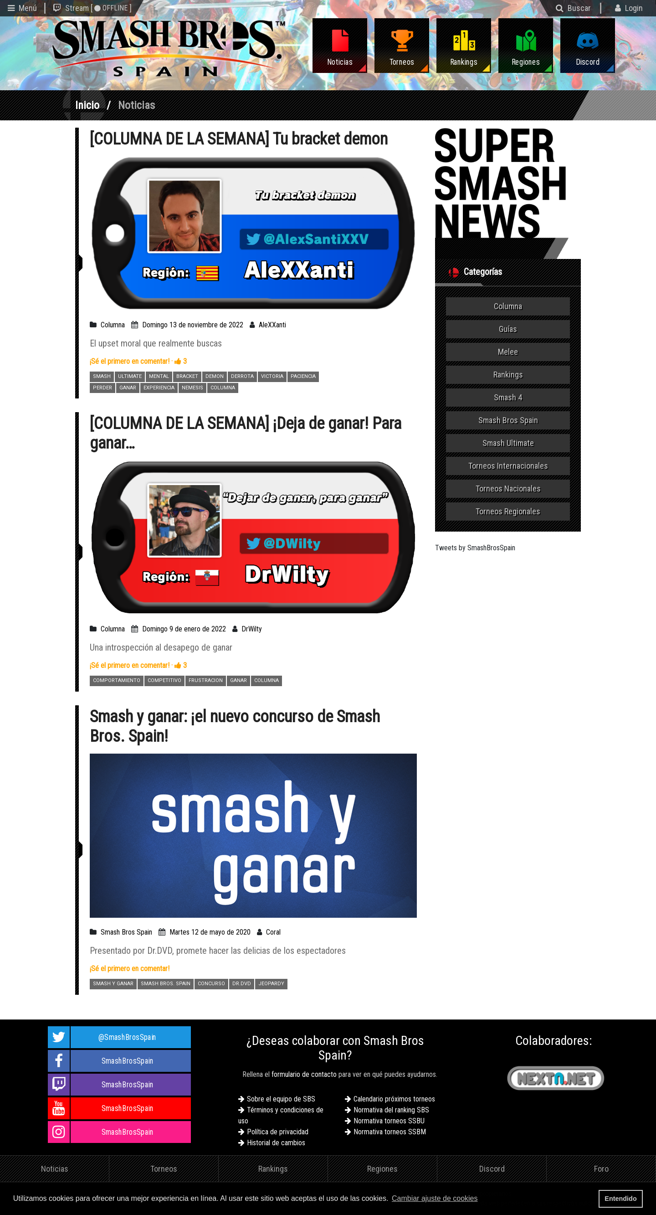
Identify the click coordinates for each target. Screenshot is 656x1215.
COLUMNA (222, 388)
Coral (273, 932)
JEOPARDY (271, 984)
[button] (482, 1199)
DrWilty (251, 629)
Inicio (87, 105)
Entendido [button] (620, 1198)
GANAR (127, 388)
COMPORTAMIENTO (116, 680)
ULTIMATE (130, 376)
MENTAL (159, 376)
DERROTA (242, 376)
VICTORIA (272, 376)
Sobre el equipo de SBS (281, 1099)
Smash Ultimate (508, 443)
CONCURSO (211, 984)
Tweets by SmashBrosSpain (475, 547)
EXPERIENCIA (159, 388)
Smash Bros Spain (126, 932)
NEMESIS (192, 388)
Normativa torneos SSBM (390, 1131)
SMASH (102, 376)
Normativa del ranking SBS (391, 1110)
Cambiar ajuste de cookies (435, 1198)
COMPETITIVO (164, 680)
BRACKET (187, 376)
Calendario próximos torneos (394, 1099)
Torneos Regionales (508, 511)
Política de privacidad (277, 1131)
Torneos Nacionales (508, 488)
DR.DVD (241, 984)
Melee (508, 352)
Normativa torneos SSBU (389, 1121)
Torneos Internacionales (508, 465)
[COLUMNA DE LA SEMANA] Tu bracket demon (239, 139)
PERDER (102, 388)
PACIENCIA (303, 376)
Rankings (508, 374)
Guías (508, 329)
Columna (113, 325)
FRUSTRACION (206, 680)
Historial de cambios (276, 1142)
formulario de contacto (304, 1074)
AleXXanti (272, 325)
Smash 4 (508, 397)
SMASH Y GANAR (113, 984)
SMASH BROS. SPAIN (165, 984)
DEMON (214, 376)
